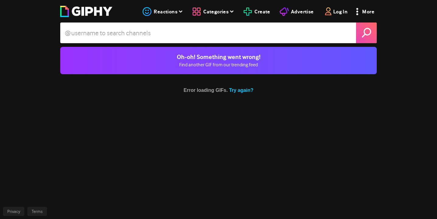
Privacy (13, 211)
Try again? (241, 90)
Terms (37, 211)
